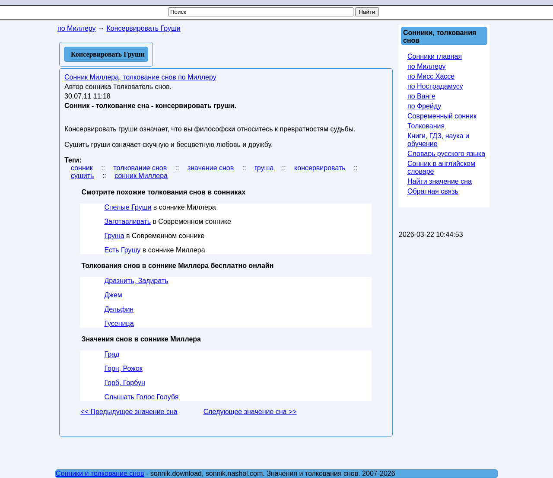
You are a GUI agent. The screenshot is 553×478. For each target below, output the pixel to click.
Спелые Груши (127, 207)
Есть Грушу (122, 250)
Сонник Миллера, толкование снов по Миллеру (140, 77)
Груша (114, 235)
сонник (82, 168)
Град (111, 354)
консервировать (319, 168)
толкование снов (140, 168)
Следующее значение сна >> (250, 411)
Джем (113, 295)
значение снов (211, 168)
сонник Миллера (141, 175)
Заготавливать (127, 221)
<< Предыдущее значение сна (128, 411)
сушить (82, 175)
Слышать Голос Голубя (141, 397)
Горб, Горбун (124, 382)
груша (263, 168)
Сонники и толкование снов (100, 473)
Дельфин (118, 309)
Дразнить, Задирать (136, 280)
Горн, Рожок (123, 368)
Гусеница (118, 323)
